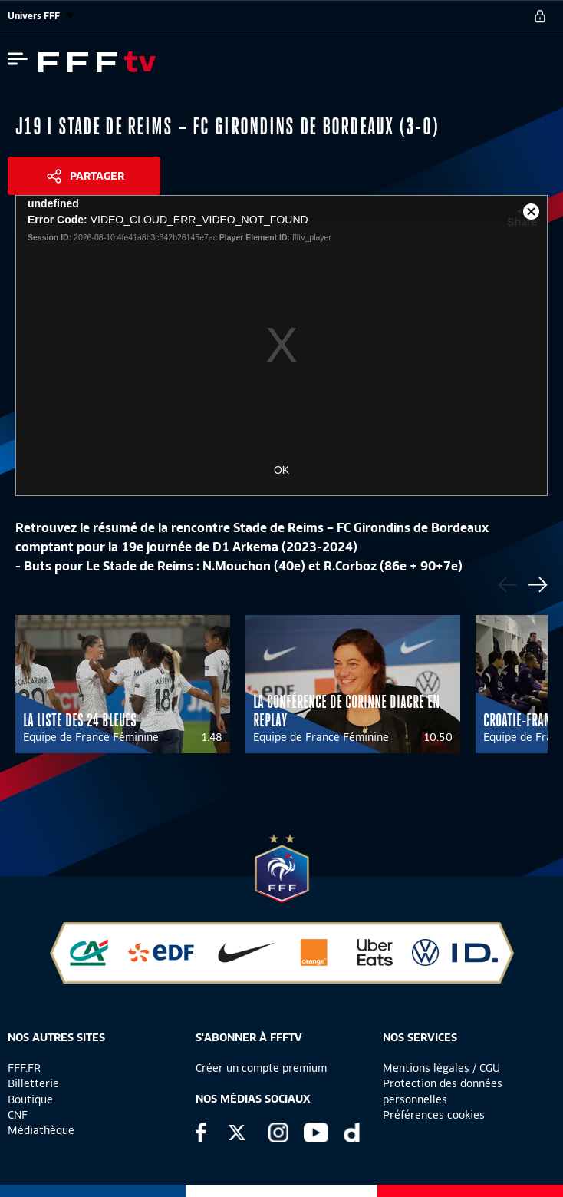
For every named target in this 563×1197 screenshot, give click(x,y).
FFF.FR (24, 1068)
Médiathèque (41, 1130)
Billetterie (33, 1083)
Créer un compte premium (261, 1068)
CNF (18, 1115)
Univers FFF (41, 15)
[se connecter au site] (540, 16)
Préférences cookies (434, 1115)
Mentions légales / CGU (441, 1068)
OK (281, 470)
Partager (97, 176)
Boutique (30, 1099)
